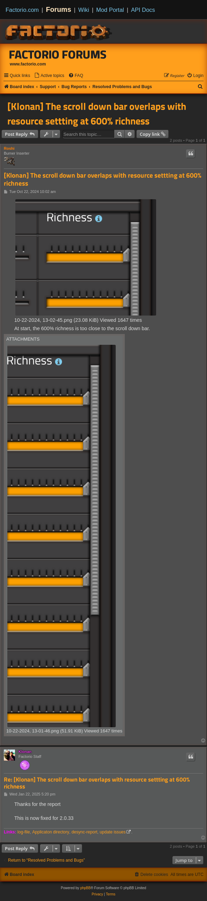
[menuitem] (49, 75)
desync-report (84, 832)
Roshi (9, 148)
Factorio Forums (58, 54)
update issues (113, 832)
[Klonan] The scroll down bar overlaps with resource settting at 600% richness (96, 113)
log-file (23, 832)
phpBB (85, 888)
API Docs (143, 10)
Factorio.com (22, 10)
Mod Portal (110, 10)
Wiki (83, 10)
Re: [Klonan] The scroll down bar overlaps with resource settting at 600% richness (97, 783)
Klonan (24, 751)
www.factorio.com (28, 64)
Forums (58, 9)
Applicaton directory (50, 832)
